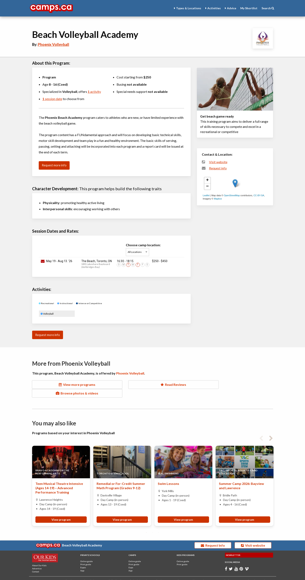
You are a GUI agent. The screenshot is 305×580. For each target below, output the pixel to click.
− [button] (207, 186)
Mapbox (218, 198)
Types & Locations (188, 8)
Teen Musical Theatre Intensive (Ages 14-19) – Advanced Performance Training (59, 479)
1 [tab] (146, 524)
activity (94, 91)
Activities (214, 8)
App (82, 562)
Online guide (86, 552)
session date (52, 99)
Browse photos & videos (235, 384)
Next (271, 429)
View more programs (70, 384)
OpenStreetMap (232, 195)
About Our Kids (39, 556)
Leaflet (206, 195)
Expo (131, 559)
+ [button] (207, 180)
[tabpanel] (61, 477)
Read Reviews (152, 384)
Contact (35, 563)
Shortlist (248, 8)
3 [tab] (159, 524)
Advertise (37, 560)
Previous (261, 429)
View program (61, 511)
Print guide (85, 555)
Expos (83, 559)
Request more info (54, 165)
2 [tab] (153, 524)
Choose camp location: (143, 249)
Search (268, 8)
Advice (231, 8)
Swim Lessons (168, 475)
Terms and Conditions (249, 572)
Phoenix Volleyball (53, 44)
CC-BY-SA (259, 195)
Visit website (218, 162)
